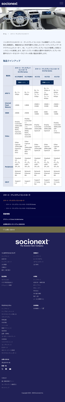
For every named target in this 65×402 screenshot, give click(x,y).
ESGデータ (5, 347)
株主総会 (35, 291)
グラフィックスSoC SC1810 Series (13, 219)
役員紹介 (4, 267)
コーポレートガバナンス (8, 336)
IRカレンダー (37, 288)
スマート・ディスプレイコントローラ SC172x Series (21, 208)
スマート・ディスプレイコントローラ (13, 200)
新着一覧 (4, 366)
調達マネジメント (7, 328)
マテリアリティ (6, 317)
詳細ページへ (22, 82)
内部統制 (4, 339)
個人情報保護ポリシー (8, 381)
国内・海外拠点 (6, 270)
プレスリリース (6, 362)
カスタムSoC (5, 279)
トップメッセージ (7, 262)
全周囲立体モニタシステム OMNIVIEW (14, 224)
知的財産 (4, 331)
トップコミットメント (8, 311)
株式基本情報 (37, 293)
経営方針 (4, 259)
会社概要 (4, 264)
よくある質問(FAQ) (38, 299)
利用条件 (4, 378)
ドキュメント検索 (7, 285)
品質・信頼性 (5, 333)
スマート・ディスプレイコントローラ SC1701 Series (21, 204)
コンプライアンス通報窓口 (9, 384)
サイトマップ (5, 387)
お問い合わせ (10, 229)
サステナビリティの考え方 (9, 314)
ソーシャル (5, 325)
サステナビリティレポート (9, 353)
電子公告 (35, 296)
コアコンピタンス (38, 262)
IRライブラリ (37, 285)
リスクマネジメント (7, 342)
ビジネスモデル (37, 259)
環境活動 (4, 320)
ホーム (4, 34)
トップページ (5, 256)
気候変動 (4, 322)
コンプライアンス (7, 345)
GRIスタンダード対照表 (8, 350)
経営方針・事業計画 (39, 282)
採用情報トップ (38, 308)
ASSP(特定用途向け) (7, 282)
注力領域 (35, 264)
